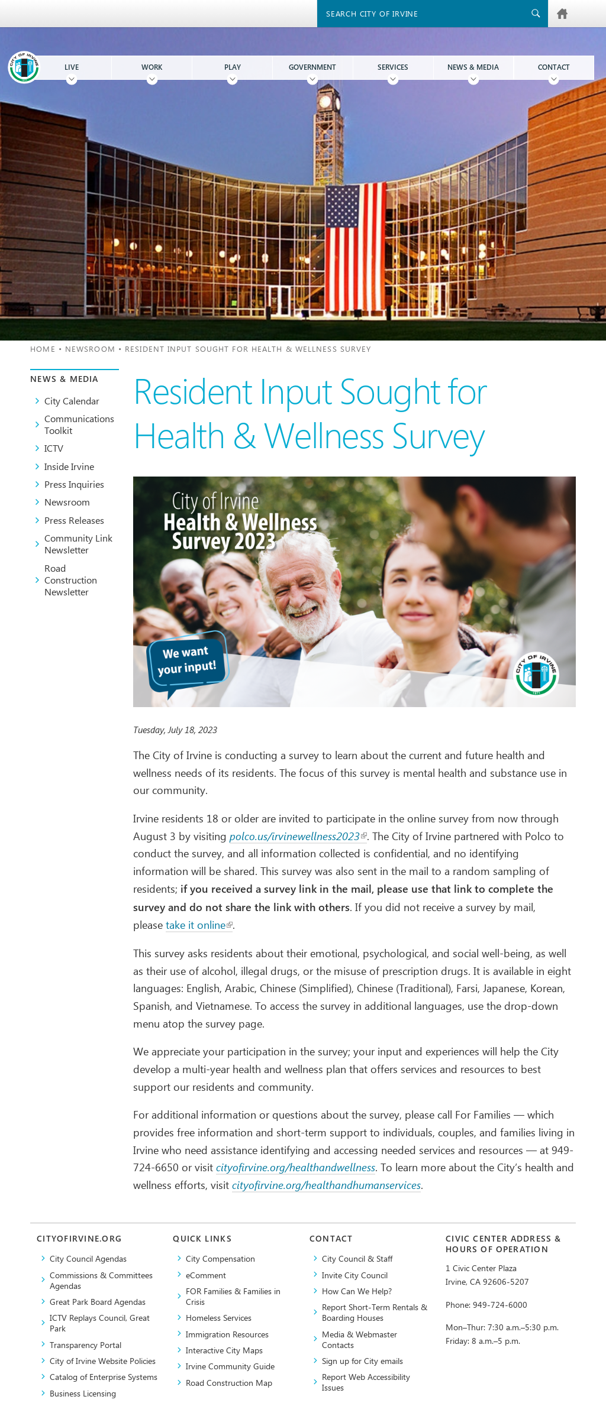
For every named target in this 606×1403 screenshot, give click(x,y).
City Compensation (220, 1258)
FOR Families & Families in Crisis (233, 1296)
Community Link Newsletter (78, 544)
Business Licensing (83, 1393)
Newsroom (90, 349)
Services (393, 67)
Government (312, 67)
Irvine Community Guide (230, 1366)
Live (72, 67)
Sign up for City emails (362, 1360)
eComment (206, 1275)
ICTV (53, 448)
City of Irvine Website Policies (103, 1360)
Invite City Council (355, 1275)
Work (151, 67)
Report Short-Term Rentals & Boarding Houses (374, 1312)
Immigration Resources (227, 1334)
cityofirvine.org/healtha (286, 1184)
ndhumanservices (381, 1184)
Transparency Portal (85, 1344)
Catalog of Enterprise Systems (103, 1376)
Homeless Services (219, 1317)
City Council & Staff (357, 1258)
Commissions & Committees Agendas (101, 1280)
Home (42, 349)
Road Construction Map (229, 1382)
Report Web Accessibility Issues (366, 1381)
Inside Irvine (69, 466)
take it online (199, 924)
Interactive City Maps (224, 1350)
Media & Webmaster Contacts (359, 1339)
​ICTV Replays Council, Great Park (100, 1322)
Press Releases (74, 520)
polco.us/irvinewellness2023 (298, 836)
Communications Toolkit (79, 424)
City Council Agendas (88, 1258)
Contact (554, 67)
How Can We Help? (357, 1291)
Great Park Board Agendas (98, 1301)
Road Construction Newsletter (70, 580)
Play (232, 67)
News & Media (473, 67)
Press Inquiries (74, 484)
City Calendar (71, 400)
